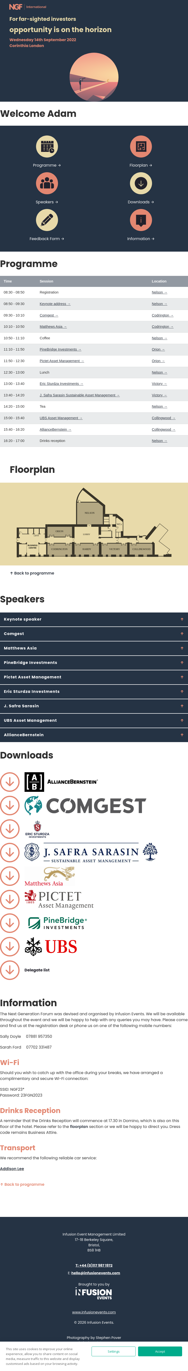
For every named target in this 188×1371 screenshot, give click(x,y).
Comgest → (49, 315)
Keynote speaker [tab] (23, 619)
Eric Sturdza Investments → (61, 384)
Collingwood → (164, 418)
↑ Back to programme (32, 573)
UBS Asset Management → (61, 418)
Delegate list (36, 970)
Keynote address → (55, 304)
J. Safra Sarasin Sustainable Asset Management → (80, 395)
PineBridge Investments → (60, 349)
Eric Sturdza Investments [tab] (32, 691)
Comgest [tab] (14, 634)
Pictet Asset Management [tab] (32, 677)
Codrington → (163, 315)
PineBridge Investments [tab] (30, 662)
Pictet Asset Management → (62, 361)
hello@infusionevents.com (95, 1273)
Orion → (158, 349)
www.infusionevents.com (94, 1312)
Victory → (159, 384)
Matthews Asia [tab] (20, 648)
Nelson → (159, 292)
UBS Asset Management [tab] (30, 720)
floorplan (79, 1127)
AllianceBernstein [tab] (24, 735)
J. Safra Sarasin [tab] (21, 706)
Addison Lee (12, 1169)
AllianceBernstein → (55, 429)
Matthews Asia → (53, 327)
